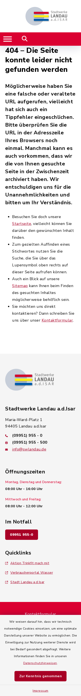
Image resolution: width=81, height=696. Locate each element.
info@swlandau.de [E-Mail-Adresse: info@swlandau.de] (29, 449)
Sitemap (20, 285)
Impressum (40, 691)
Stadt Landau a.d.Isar (24, 582)
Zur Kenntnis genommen (40, 676)
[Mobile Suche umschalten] (25, 39)
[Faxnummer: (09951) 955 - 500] (40, 442)
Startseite (21, 223)
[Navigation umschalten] (7, 39)
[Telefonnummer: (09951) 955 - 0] (40, 435)
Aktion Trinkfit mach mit (27, 563)
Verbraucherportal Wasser (29, 572)
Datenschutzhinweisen (40, 663)
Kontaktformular (57, 320)
